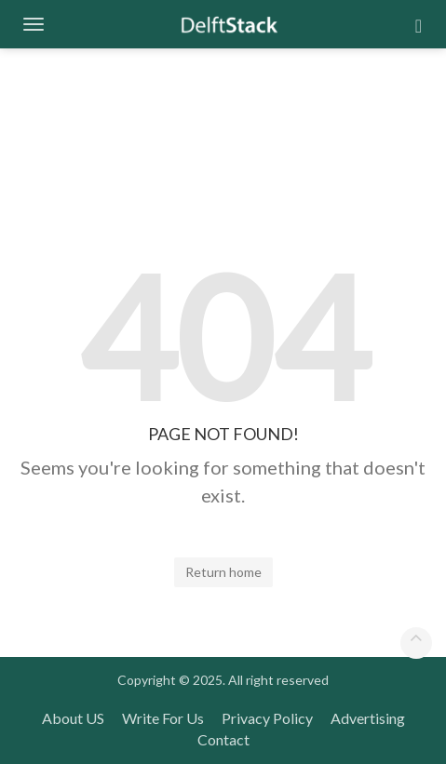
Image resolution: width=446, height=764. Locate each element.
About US (73, 718)
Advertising (368, 718)
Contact (223, 739)
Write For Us (163, 718)
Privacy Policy (267, 718)
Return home (223, 572)
